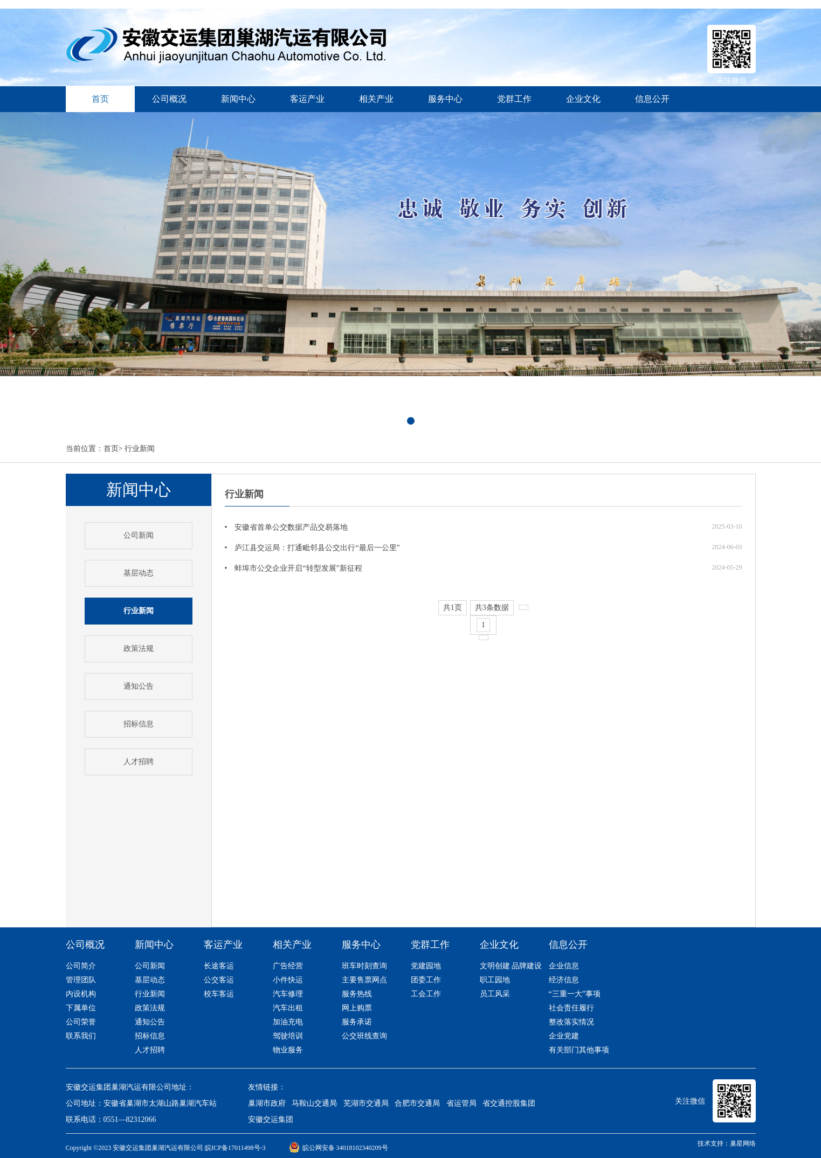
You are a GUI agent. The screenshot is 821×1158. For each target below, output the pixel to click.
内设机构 (81, 994)
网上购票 (357, 1008)
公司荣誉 (81, 1022)
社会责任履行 (571, 1008)
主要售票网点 (364, 980)
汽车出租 (288, 1008)
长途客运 (219, 966)
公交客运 (219, 980)
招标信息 (138, 724)
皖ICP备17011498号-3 (235, 1148)
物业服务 (288, 1050)
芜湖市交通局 (366, 1103)
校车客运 (219, 994)
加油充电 (288, 1022)
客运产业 (307, 98)
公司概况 (169, 98)
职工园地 (495, 980)
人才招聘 (138, 762)
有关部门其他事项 (579, 1050)
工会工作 (426, 994)
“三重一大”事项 (575, 994)
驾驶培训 (288, 1036)
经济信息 (564, 980)
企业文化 (583, 98)
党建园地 (426, 966)
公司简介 (81, 966)
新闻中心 (238, 98)
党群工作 (514, 98)
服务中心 (445, 98)
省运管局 (461, 1103)
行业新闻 (140, 449)
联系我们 (81, 1036)
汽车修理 (288, 994)
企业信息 (564, 966)
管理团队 (81, 980)
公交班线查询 (364, 1036)
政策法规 (138, 648)
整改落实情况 (571, 1022)
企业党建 (564, 1036)
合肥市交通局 (417, 1103)
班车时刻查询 (364, 966)
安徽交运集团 (270, 1119)
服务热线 (357, 994)
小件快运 (288, 980)
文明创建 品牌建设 (511, 966)
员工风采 (495, 994)
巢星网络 (743, 1143)
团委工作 (426, 980)
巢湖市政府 (267, 1103)
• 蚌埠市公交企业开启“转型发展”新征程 (293, 568)
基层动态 (138, 573)
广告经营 (288, 966)
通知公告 (138, 686)
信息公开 (652, 98)
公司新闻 (138, 535)
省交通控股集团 (508, 1103)
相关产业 (376, 98)
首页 (111, 449)
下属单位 (81, 1008)
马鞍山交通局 (314, 1103)
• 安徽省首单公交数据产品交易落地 (286, 527)
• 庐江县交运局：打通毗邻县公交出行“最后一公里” (312, 548)
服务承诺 (357, 1022)
